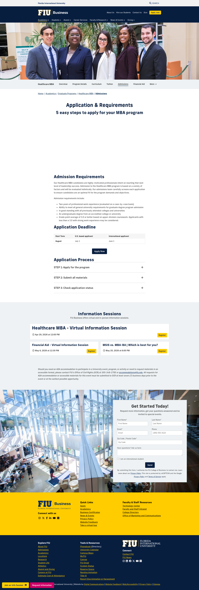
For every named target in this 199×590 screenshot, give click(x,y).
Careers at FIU (44, 572)
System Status (87, 566)
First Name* (122, 420)
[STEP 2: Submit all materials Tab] (99, 278)
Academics (51, 93)
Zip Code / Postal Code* (127, 438)
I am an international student (130, 459)
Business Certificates (90, 512)
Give (145, 12)
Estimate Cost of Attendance (51, 575)
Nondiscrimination (88, 572)
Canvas (83, 559)
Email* (120, 429)
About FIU (42, 546)
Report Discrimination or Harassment (97, 579)
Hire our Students (123, 12)
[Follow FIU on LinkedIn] (127, 561)
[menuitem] (43, 20)
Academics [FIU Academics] (43, 553)
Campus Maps (86, 553)
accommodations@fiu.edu (131, 372)
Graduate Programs (67, 93)
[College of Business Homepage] (53, 12)
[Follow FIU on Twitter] (134, 561)
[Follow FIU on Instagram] (124, 561)
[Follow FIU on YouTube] (138, 561)
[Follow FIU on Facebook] (130, 561)
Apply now (155, 12)
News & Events (87, 515)
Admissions (101, 93)
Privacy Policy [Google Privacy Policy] (139, 477)
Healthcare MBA (46, 84)
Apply (83, 506)
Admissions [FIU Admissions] (43, 549)
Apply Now (99, 251)
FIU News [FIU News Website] (127, 557)
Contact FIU (128, 554)
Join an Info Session (15, 585)
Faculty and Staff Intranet (135, 509)
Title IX (83, 575)
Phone (154, 429)
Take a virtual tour (88, 525)
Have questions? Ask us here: (129, 448)
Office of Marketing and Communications (142, 515)
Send (149, 465)
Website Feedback (89, 522)
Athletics (42, 566)
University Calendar (89, 549)
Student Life (43, 562)
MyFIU (83, 556)
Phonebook (85, 546)
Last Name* (156, 420)
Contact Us (137, 12)
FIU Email (84, 562)
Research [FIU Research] (42, 559)
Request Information (42, 585)
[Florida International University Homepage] (51, 3)
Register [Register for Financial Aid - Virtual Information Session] (91, 351)
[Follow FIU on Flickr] (141, 561)
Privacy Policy (136, 473)
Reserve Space (87, 569)
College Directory (131, 512)
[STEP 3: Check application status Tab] (99, 288)
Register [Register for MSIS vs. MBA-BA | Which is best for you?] (162, 351)
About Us (110, 12)
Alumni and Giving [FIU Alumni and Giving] (46, 569)
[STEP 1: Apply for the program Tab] (99, 267)
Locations (42, 556)
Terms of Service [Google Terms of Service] (154, 477)
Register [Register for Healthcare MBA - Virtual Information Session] (162, 335)
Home (40, 93)
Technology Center (131, 506)
